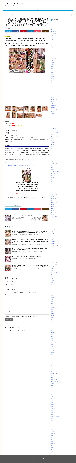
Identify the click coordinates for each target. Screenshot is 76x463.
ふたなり (53, 78)
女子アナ (53, 330)
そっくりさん (53, 72)
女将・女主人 (53, 336)
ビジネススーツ (54, 249)
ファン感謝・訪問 (54, 255)
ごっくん (53, 70)
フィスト (53, 258)
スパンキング (53, 165)
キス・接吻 (53, 130)
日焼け (52, 383)
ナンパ (52, 210)
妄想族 (52, 346)
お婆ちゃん (53, 56)
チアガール (53, 185)
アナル (52, 97)
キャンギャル (53, 134)
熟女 (52, 406)
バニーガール (53, 237)
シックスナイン (54, 157)
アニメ (52, 101)
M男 (52, 39)
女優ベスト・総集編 (55, 326)
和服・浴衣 (53, 321)
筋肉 (52, 418)
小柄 (52, 359)
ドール (52, 208)
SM (51, 45)
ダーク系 (53, 183)
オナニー (53, 124)
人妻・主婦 (53, 303)
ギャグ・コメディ (54, 136)
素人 (52, 420)
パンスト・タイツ (54, 245)
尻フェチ (53, 361)
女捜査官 (53, 338)
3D (51, 25)
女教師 (52, 340)
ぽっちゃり (53, 82)
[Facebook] (15, 31)
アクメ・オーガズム (55, 91)
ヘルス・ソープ (54, 262)
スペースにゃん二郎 (43, 197)
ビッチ (52, 251)
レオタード (53, 286)
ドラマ (52, 206)
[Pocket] (37, 31)
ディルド (53, 192)
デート (52, 200)
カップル (53, 126)
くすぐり (53, 66)
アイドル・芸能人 (54, 86)
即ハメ (52, 315)
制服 (52, 311)
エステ (52, 113)
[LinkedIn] (30, 31)
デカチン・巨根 (54, 194)
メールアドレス (24, 306)
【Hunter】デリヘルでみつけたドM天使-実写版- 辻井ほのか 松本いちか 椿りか (29, 256)
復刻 (52, 371)
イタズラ (53, 103)
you (47, 201)
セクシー (53, 173)
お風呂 (52, 64)
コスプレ (53, 150)
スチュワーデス (54, 163)
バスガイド (53, 233)
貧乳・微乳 (53, 437)
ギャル (52, 138)
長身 (52, 445)
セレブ (52, 177)
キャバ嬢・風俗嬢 (54, 132)
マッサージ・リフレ (55, 272)
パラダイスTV (54, 243)
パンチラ (53, 247)
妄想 (52, 344)
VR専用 (52, 47)
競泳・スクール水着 (55, 416)
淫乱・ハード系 (54, 398)
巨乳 (52, 365)
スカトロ (53, 161)
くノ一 (52, 68)
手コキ (52, 375)
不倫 (52, 295)
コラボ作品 (53, 152)
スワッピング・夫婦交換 (56, 171)
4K (51, 29)
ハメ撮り (53, 227)
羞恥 (52, 429)
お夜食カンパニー (35, 197)
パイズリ (53, 239)
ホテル (52, 266)
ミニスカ (53, 274)
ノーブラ (53, 220)
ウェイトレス (53, 111)
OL (16, 197)
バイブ (52, 231)
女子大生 (53, 332)
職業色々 (53, 431)
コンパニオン (53, 154)
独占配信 (53, 408)
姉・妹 (52, 348)
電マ (52, 447)
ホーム (7, 14)
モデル (52, 282)
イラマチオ (53, 107)
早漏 (52, 385)
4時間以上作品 (13, 14)
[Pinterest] (23, 31)
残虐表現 (53, 389)
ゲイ (52, 146)
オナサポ (53, 121)
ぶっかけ (53, 80)
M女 (52, 37)
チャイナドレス (54, 187)
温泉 (52, 402)
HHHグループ (28, 197)
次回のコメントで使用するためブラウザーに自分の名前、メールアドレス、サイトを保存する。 (24, 316)
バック (52, 235)
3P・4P (52, 27)
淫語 (52, 400)
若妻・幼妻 (53, 433)
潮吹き (52, 404)
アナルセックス (54, 99)
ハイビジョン (21, 197)
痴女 (52, 410)
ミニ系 (52, 278)
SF (51, 43)
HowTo (52, 35)
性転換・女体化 (54, 373)
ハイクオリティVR (54, 222)
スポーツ (53, 167)
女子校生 (53, 334)
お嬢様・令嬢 (53, 58)
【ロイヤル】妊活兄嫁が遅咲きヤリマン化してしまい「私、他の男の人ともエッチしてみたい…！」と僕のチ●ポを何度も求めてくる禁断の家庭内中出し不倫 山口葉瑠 (30, 241)
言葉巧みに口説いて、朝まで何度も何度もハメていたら (36, 199)
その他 (52, 74)
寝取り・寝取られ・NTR (56, 356)
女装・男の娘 (53, 342)
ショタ (52, 159)
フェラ (52, 260)
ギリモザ (53, 140)
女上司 (52, 323)
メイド (52, 280)
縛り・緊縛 (53, 422)
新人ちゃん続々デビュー (56, 381)
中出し (52, 297)
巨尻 (52, 369)
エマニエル (53, 115)
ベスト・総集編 (54, 264)
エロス (52, 117)
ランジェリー (53, 284)
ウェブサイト (7, 311)
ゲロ (52, 148)
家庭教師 (53, 354)
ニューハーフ (53, 212)
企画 (52, 305)
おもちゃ (53, 49)
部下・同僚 (53, 443)
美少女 (52, 427)
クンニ (52, 144)
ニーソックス (53, 214)
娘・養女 (53, 350)
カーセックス (53, 128)
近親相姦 (53, 441)
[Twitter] (8, 31)
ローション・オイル (55, 293)
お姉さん (53, 51)
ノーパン (53, 218)
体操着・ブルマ (54, 307)
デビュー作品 (53, 198)
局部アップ (53, 363)
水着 (52, 394)
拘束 (52, 377)
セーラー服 (53, 179)
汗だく (52, 396)
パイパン (53, 241)
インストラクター (54, 109)
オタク (52, 119)
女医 (52, 328)
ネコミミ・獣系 (54, 216)
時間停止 (53, 387)
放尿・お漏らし (54, 379)
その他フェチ (53, 76)
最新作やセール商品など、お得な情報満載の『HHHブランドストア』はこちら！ (22, 165)
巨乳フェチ (53, 367)
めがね (52, 84)
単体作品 (53, 313)
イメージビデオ (54, 105)
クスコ (52, 142)
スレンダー (53, 169)
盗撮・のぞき (53, 412)
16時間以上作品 (54, 23)
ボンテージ (53, 268)
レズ (52, 288)
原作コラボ (53, 317)
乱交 (52, 301)
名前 (6, 306)
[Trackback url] (27, 331)
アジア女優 (53, 93)
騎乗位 (52, 451)
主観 (52, 299)
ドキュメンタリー (54, 202)
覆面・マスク (53, 435)
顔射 (52, 449)
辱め (52, 439)
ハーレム (53, 229)
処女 (52, 309)
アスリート (53, 95)
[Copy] (45, 31)
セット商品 (53, 175)
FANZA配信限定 (54, 33)
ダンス (52, 181)
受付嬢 (52, 319)
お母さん (53, 60)
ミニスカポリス (54, 276)
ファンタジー (53, 253)
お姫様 (52, 53)
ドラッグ (53, 204)
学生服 (52, 352)
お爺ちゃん (53, 62)
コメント (6, 294)
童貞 (52, 414)
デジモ (52, 196)
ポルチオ (53, 270)
